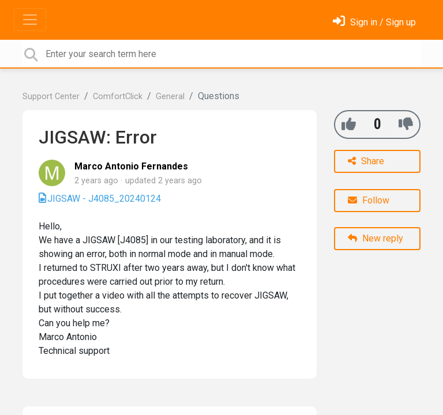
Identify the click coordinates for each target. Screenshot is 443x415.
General (170, 96)
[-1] (406, 124)
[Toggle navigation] (30, 19)
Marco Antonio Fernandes (131, 166)
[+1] (348, 124)
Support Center (51, 96)
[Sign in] (374, 22)
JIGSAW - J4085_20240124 (104, 198)
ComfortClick (117, 96)
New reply (375, 238)
